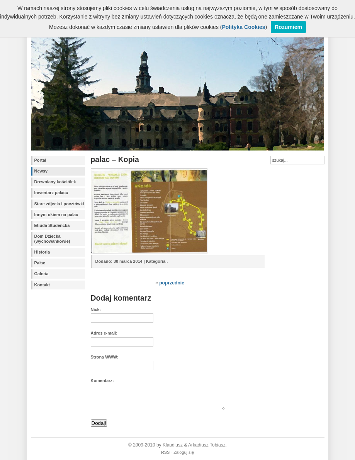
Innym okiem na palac (56, 214)
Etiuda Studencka (52, 225)
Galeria (41, 273)
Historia (42, 252)
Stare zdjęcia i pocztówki (59, 203)
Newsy (41, 171)
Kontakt (42, 284)
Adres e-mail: (104, 333)
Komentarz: (102, 380)
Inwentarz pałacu (51, 192)
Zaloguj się (183, 452)
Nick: (96, 309)
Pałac (40, 262)
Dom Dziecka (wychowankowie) (52, 239)
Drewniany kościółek (55, 181)
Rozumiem (288, 27)
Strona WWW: (105, 357)
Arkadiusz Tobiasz (207, 445)
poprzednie (171, 283)
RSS (165, 452)
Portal (40, 160)
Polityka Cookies (243, 27)
